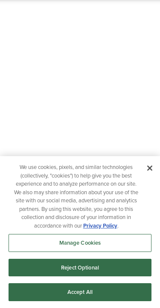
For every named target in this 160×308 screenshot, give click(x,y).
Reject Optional (80, 268)
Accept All (80, 292)
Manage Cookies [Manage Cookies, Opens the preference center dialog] (80, 243)
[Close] (149, 168)
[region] (80, 232)
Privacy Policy (100, 226)
